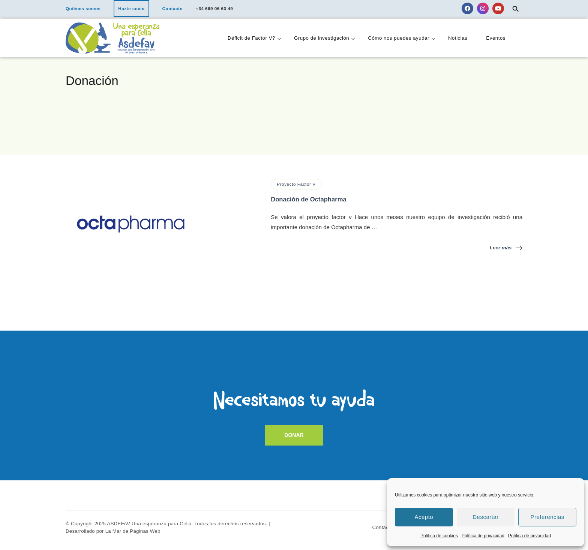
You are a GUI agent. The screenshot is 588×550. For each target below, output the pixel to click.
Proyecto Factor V (296, 184)
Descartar (485, 517)
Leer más (506, 247)
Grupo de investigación (321, 38)
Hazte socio (131, 8)
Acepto (423, 517)
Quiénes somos (83, 8)
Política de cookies (439, 535)
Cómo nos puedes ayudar (398, 38)
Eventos (496, 38)
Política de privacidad (483, 535)
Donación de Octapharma (308, 199)
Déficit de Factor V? (251, 38)
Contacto (172, 8)
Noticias (457, 38)
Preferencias (547, 517)
